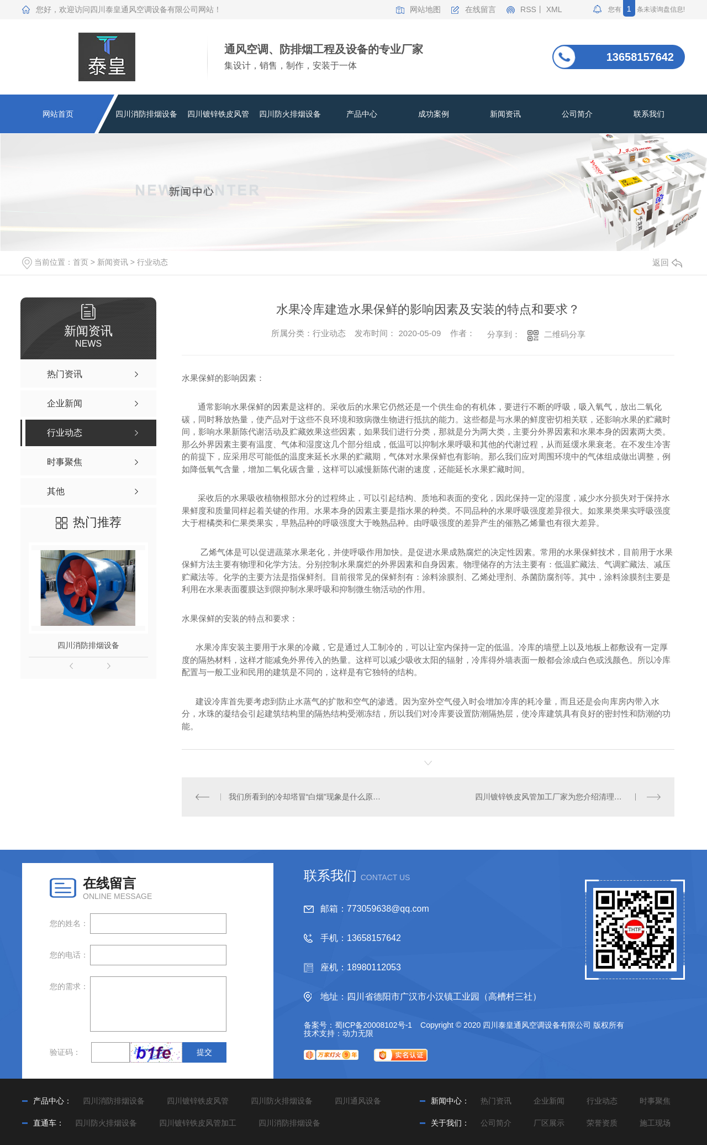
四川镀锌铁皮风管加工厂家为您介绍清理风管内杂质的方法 (568, 796)
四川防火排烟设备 (290, 113)
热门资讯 (496, 1100)
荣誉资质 (602, 1122)
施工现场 (655, 1122)
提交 (204, 1052)
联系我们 (649, 113)
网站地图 (425, 10)
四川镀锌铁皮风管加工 (197, 1122)
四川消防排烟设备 (146, 113)
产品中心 (361, 113)
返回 (667, 262)
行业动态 (152, 262)
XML (554, 10)
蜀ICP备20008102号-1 (373, 1025)
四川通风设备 (358, 1100)
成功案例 (433, 113)
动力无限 (357, 1033)
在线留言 (480, 10)
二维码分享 (564, 334)
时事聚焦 (655, 1100)
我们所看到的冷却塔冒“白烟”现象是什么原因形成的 (305, 796)
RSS (528, 10)
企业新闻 (549, 1100)
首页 (80, 262)
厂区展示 (549, 1122)
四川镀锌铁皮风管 (218, 113)
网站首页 (58, 113)
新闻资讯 (505, 113)
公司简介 (577, 113)
